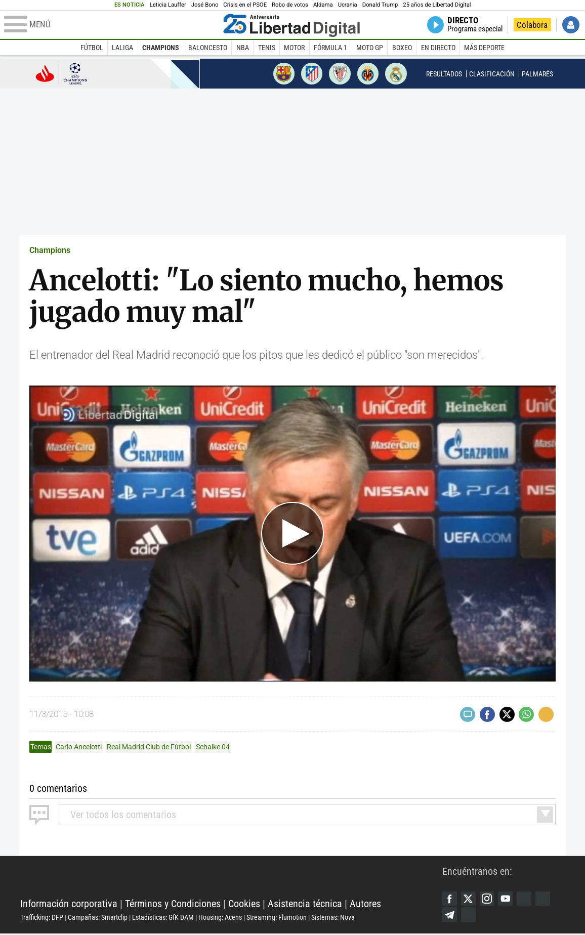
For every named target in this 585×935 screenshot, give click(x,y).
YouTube (507, 899)
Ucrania (347, 5)
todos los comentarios (123, 815)
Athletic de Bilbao (339, 73)
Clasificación (492, 74)
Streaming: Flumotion (276, 918)
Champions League (61, 73)
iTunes (469, 915)
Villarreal (368, 73)
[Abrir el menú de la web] (111, 25)
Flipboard (546, 899)
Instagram (488, 899)
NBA (242, 48)
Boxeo (402, 48)
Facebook (449, 899)
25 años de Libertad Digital (437, 5)
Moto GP (369, 48)
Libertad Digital (231, 879)
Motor (294, 48)
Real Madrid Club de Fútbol (149, 747)
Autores (365, 904)
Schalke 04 (213, 747)
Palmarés (537, 74)
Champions (160, 48)
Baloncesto (207, 48)
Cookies (244, 904)
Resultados (444, 74)
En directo (438, 48)
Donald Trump (380, 5)
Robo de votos (290, 5)
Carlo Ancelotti (79, 747)
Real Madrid (395, 73)
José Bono (204, 5)
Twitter (469, 899)
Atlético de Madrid (311, 73)
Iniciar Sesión (570, 24)
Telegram (449, 915)
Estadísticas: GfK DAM (163, 918)
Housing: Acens (220, 918)
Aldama (323, 5)
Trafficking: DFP (41, 918)
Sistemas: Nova (333, 918)
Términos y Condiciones (173, 904)
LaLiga (122, 48)
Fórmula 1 (330, 48)
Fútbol (91, 48)
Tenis (266, 48)
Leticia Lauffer (168, 5)
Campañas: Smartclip (98, 918)
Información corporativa (68, 904)
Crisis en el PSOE (245, 5)
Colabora (532, 25)
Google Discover (526, 899)
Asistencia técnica (305, 904)
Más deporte (484, 48)
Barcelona (284, 73)
